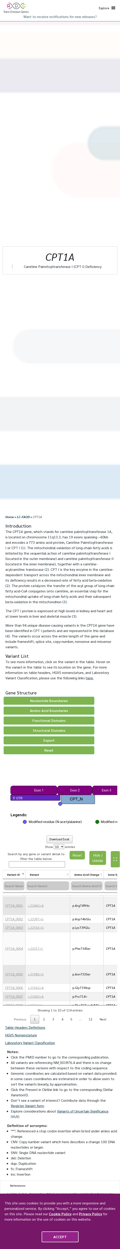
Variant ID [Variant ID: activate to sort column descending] (13, 874)
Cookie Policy (60, 1213)
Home (9, 517)
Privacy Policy (90, 1213)
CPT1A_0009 (14, 1005)
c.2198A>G (36, 974)
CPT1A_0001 (14, 905)
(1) (23, 547)
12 (90, 1019)
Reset (77, 855)
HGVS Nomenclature (21, 1035)
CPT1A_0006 (14, 988)
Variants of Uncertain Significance (83, 1111)
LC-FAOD (23, 517)
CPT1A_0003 (14, 927)
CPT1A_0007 (14, 996)
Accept (60, 1236)
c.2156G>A (36, 988)
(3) (64, 601)
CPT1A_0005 (14, 974)
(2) (47, 569)
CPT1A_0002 (14, 919)
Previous (20, 1019)
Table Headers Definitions (25, 1027)
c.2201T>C (35, 948)
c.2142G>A (36, 996)
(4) (7, 636)
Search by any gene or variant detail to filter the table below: (36, 860)
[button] (104, 7)
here (89, 678)
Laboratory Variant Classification (30, 1042)
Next (103, 1019)
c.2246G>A (36, 905)
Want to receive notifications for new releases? (60, 16)
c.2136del (35, 1005)
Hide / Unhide (97, 858)
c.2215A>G (36, 927)
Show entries (60, 846)
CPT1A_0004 (14, 948)
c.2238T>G (35, 919)
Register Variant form (27, 1105)
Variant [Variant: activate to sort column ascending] (34, 874)
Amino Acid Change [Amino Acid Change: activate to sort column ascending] (86, 874)
